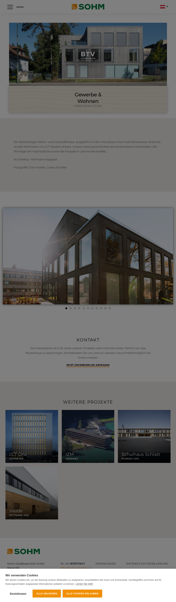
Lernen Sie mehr (84, 584)
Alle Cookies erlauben (82, 593)
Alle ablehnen (46, 593)
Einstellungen (18, 593)
